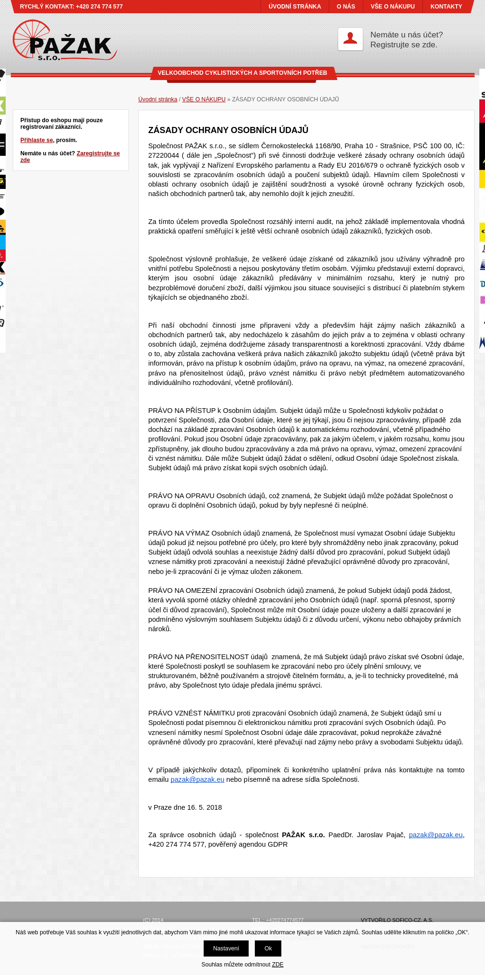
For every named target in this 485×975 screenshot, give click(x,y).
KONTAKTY (446, 6)
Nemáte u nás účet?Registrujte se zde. (406, 39)
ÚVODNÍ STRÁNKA (295, 6)
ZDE (277, 964)
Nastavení (226, 948)
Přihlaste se (36, 140)
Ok (268, 948)
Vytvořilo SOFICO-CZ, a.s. (397, 920)
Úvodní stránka (157, 99)
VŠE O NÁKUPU (393, 6)
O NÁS (346, 6)
